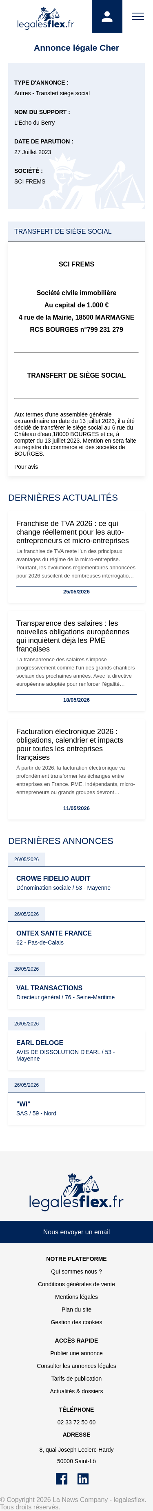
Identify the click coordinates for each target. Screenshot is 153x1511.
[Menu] (137, 16)
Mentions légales (76, 1297)
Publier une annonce (76, 1353)
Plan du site (76, 1309)
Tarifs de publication (76, 1378)
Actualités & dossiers (76, 1391)
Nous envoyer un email (76, 1232)
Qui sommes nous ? (76, 1271)
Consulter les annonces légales (76, 1366)
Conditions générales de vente (76, 1284)
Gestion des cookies (76, 1322)
